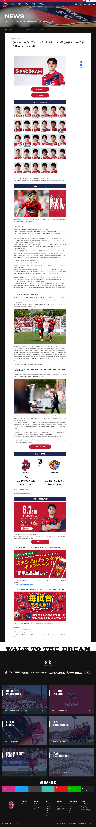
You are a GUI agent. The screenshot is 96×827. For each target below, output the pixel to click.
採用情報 (57, 823)
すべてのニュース (72, 803)
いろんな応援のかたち (85, 803)
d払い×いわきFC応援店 (85, 805)
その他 (70, 812)
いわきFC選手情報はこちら (22, 489)
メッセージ (48, 808)
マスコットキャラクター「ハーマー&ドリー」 (85, 807)
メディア (70, 806)
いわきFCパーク (48, 812)
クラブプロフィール (49, 805)
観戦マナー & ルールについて (39, 805)
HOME (6, 30)
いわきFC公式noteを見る (40, 447)
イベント (70, 805)
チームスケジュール (25, 805)
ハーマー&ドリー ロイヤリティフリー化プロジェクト (86, 810)
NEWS (10, 30)
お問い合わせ (64, 823)
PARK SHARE (83, 812)
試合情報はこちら (40, 89)
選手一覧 (23, 803)
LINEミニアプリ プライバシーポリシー (86, 823)
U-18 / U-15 (59, 805)
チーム (70, 810)
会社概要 (47, 803)
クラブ (22, 38)
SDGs (47, 815)
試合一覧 (35, 803)
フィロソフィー (48, 806)
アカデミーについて (61, 803)
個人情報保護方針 (72, 823)
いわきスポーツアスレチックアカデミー (62, 809)
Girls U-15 (59, 806)
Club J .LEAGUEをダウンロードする (24, 584)
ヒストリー (48, 810)
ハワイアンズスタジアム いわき (39, 808)
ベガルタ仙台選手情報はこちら (23, 493)
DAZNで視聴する (40, 95)
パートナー (48, 813)
